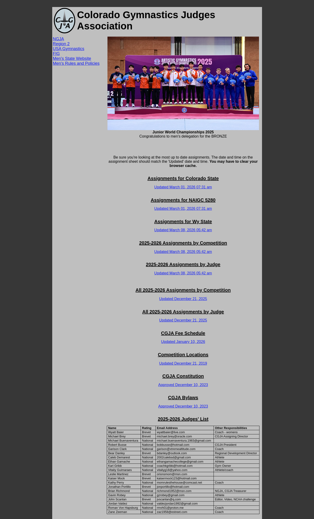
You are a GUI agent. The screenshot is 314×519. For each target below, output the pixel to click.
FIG (56, 53)
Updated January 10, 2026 (183, 342)
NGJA (58, 39)
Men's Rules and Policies (76, 63)
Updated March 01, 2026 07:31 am (183, 187)
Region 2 (61, 44)
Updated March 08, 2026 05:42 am (183, 230)
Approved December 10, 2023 (183, 385)
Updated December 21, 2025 (183, 299)
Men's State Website (72, 58)
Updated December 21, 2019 (183, 363)
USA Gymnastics (68, 48)
